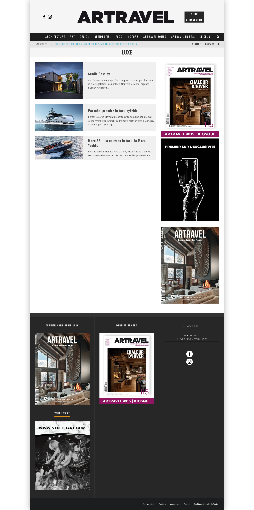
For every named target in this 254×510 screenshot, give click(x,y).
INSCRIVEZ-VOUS (191, 335)
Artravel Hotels (183, 37)
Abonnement (194, 20)
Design (84, 37)
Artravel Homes (154, 37)
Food (119, 37)
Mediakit (197, 44)
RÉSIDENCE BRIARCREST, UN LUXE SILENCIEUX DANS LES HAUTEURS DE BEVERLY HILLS (96, 44)
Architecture (55, 37)
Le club (205, 37)
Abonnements (175, 504)
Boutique (162, 504)
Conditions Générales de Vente (206, 504)
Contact (209, 44)
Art (72, 37)
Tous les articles (149, 504)
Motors (133, 37)
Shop (194, 14)
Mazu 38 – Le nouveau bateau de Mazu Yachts (117, 143)
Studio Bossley (99, 73)
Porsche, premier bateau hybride (113, 110)
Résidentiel (102, 37)
